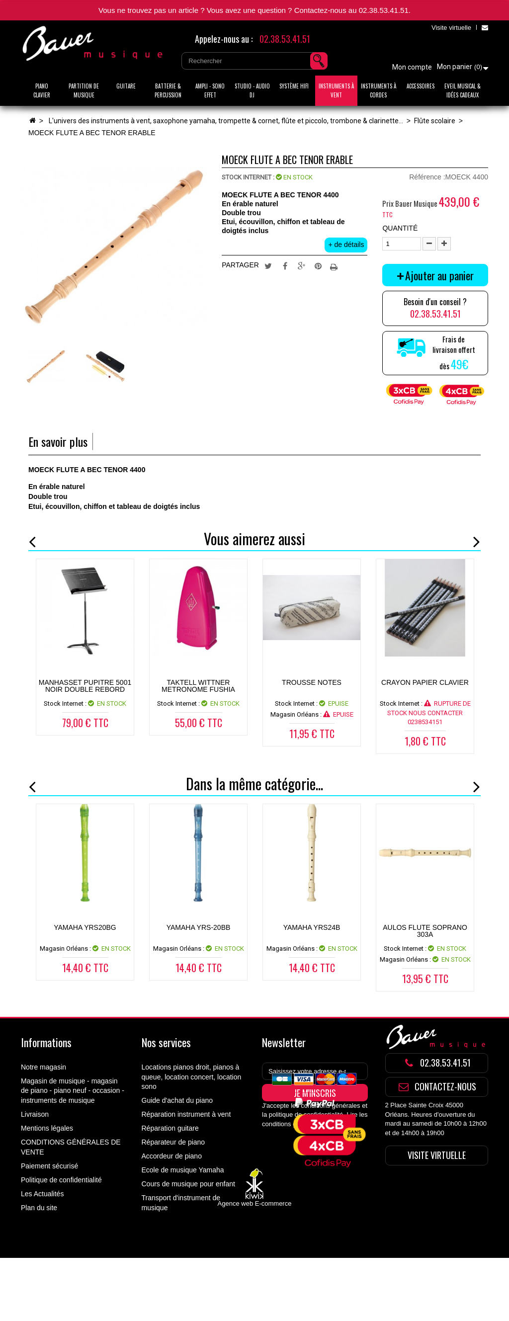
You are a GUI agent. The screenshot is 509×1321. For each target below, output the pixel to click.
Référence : (427, 177)
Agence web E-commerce (255, 1266)
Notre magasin (43, 1067)
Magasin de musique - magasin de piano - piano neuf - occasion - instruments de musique (72, 1091)
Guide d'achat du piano (177, 1100)
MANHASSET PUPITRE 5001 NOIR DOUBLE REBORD (85, 686)
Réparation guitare (170, 1128)
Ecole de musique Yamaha (183, 1170)
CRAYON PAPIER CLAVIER (425, 682)
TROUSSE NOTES (311, 682)
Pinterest (318, 265)
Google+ (302, 265)
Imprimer (335, 265)
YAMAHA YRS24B (311, 927)
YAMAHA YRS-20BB (199, 927)
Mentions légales (47, 1128)
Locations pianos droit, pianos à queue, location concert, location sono (192, 1077)
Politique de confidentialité (61, 1180)
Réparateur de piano (173, 1142)
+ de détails (346, 244)
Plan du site (39, 1208)
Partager (285, 265)
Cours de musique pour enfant (188, 1184)
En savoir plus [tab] (57, 441)
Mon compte (412, 67)
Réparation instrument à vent (186, 1114)
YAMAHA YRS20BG (85, 927)
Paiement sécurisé (49, 1166)
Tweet (268, 265)
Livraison (35, 1114)
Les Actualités (42, 1194)
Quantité (400, 228)
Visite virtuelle (451, 27)
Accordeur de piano (172, 1156)
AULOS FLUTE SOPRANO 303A (425, 931)
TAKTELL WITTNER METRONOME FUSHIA (198, 686)
